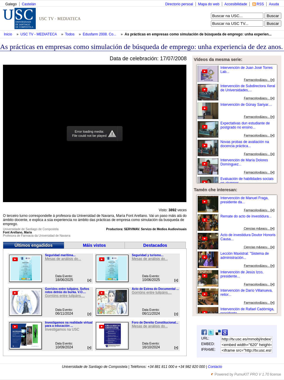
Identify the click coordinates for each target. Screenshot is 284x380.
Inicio (8, 34)
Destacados (155, 245)
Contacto (215, 367)
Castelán (29, 4)
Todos (70, 34)
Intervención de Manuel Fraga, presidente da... (244, 200)
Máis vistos (94, 245)
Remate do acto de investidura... (246, 216)
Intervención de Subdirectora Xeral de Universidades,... (247, 88)
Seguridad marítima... (60, 255)
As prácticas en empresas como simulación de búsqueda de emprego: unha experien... (198, 34)
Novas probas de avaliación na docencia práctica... (244, 144)
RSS (260, 4)
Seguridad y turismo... (147, 255)
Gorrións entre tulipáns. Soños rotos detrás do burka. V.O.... (67, 290)
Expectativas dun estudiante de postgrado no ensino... (245, 125)
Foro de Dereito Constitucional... (155, 322)
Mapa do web (209, 4)
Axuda (274, 4)
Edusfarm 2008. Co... (99, 34)
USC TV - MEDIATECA (39, 34)
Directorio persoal (179, 4)
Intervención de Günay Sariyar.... (246, 105)
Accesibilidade (236, 4)
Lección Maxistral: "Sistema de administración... (244, 255)
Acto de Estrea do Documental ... (155, 288)
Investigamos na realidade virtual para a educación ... (69, 324)
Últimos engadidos (33, 245)
